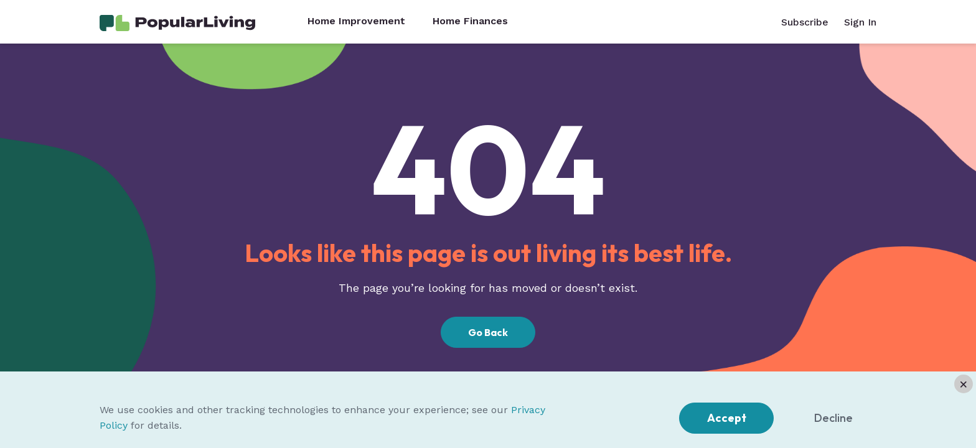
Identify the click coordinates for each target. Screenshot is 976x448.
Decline (833, 418)
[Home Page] (177, 22)
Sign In (860, 22)
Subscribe (804, 22)
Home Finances (470, 21)
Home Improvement (356, 21)
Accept (726, 418)
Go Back (488, 332)
